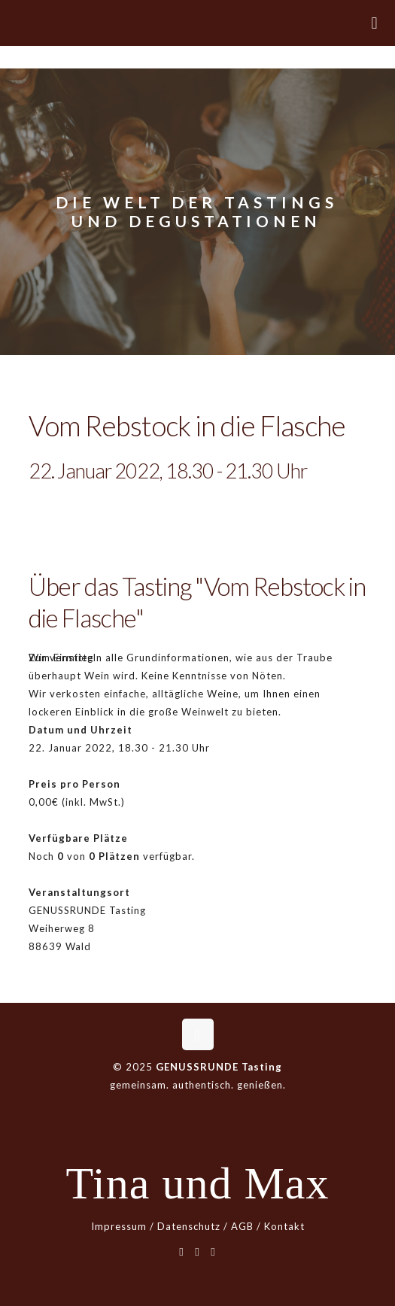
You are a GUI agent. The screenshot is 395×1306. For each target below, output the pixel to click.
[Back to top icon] (198, 1034)
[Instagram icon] (213, 1251)
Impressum (119, 1226)
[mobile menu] (374, 22)
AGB (242, 1226)
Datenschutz (188, 1226)
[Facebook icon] (197, 1251)
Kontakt (284, 1226)
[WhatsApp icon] (181, 1251)
